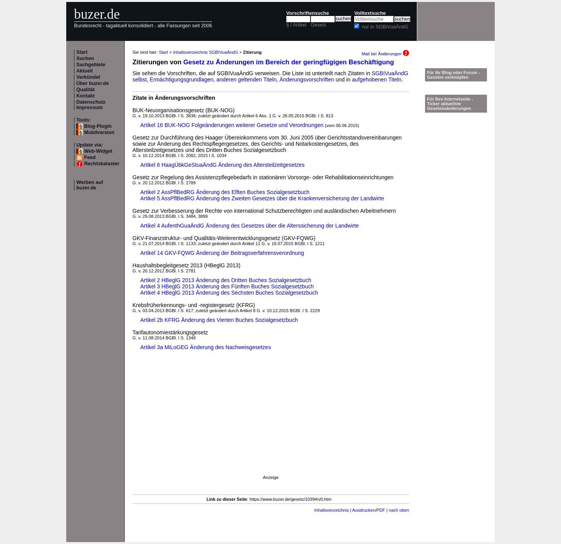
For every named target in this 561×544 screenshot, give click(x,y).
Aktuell (84, 71)
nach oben (399, 510)
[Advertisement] (270, 420)
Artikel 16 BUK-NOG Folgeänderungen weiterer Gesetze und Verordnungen (231, 125)
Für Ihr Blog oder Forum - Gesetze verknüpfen (453, 74)
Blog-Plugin (98, 126)
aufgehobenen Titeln (377, 79)
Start (82, 52)
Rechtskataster (101, 163)
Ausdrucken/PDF (368, 510)
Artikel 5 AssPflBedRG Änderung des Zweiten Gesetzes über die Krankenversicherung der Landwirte (262, 198)
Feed (89, 157)
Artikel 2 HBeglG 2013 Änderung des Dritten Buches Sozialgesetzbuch (225, 280)
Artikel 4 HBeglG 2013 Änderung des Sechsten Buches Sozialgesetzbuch (229, 293)
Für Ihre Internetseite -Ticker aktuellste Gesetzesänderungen (450, 104)
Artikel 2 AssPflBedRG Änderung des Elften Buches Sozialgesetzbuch (224, 192)
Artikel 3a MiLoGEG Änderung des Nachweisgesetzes (205, 347)
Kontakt (85, 96)
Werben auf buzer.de (89, 185)
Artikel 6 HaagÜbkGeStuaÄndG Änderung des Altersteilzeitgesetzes (222, 165)
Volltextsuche (370, 13)
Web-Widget (98, 151)
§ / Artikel (296, 25)
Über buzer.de (92, 83)
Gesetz (318, 25)
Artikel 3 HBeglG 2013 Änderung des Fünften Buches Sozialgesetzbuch (227, 286)
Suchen (85, 58)
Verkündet (88, 77)
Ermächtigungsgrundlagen (181, 79)
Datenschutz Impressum (91, 104)
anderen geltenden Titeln (247, 79)
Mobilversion (99, 132)
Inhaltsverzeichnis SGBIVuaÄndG (205, 52)
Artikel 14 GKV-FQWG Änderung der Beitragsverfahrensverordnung (222, 253)
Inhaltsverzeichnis (331, 510)
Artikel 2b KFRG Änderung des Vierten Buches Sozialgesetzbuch (219, 320)
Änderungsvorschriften (307, 79)
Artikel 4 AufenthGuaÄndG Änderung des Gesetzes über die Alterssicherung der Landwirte (249, 226)
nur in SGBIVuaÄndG (385, 27)
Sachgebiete (90, 64)
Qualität (85, 89)
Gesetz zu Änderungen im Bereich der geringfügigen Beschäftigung (288, 62)
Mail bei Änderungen (385, 53)
